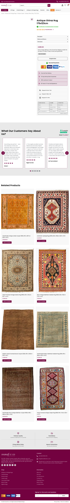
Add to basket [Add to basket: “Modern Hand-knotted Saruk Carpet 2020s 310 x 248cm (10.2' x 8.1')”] (7, 360)
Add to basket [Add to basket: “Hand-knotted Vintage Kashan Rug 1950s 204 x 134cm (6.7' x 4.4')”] (7, 301)
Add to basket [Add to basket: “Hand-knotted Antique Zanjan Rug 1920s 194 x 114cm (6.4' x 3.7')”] (41, 419)
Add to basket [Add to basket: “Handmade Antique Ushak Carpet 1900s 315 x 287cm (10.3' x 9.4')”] (7, 242)
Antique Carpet (20, 13)
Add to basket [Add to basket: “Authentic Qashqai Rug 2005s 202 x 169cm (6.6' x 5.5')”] (41, 241)
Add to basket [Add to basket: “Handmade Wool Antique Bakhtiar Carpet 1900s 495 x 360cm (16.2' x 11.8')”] (7, 419)
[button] (3, 153)
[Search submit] (49, 5)
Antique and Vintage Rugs (11, 13)
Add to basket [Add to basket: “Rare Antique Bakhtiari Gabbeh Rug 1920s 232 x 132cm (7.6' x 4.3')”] (41, 301)
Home (2, 13)
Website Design (21, 501)
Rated (64, 135)
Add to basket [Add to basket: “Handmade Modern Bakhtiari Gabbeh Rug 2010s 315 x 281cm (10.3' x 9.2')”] (41, 360)
